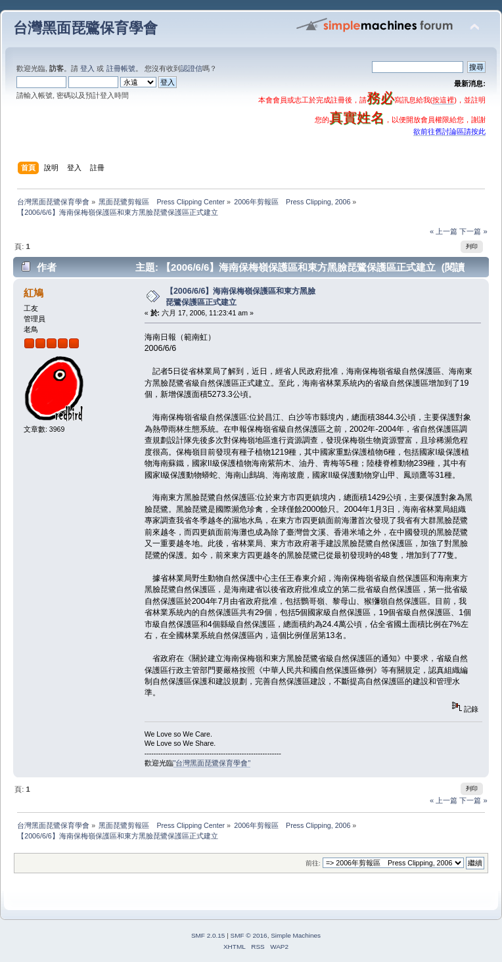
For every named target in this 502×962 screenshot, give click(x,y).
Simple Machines (296, 935)
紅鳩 (33, 292)
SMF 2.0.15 (208, 935)
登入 (87, 68)
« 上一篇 (443, 231)
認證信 (191, 68)
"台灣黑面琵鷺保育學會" (212, 763)
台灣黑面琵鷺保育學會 (85, 28)
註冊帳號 (120, 68)
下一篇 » (473, 231)
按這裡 (443, 100)
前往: (313, 863)
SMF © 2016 (249, 935)
